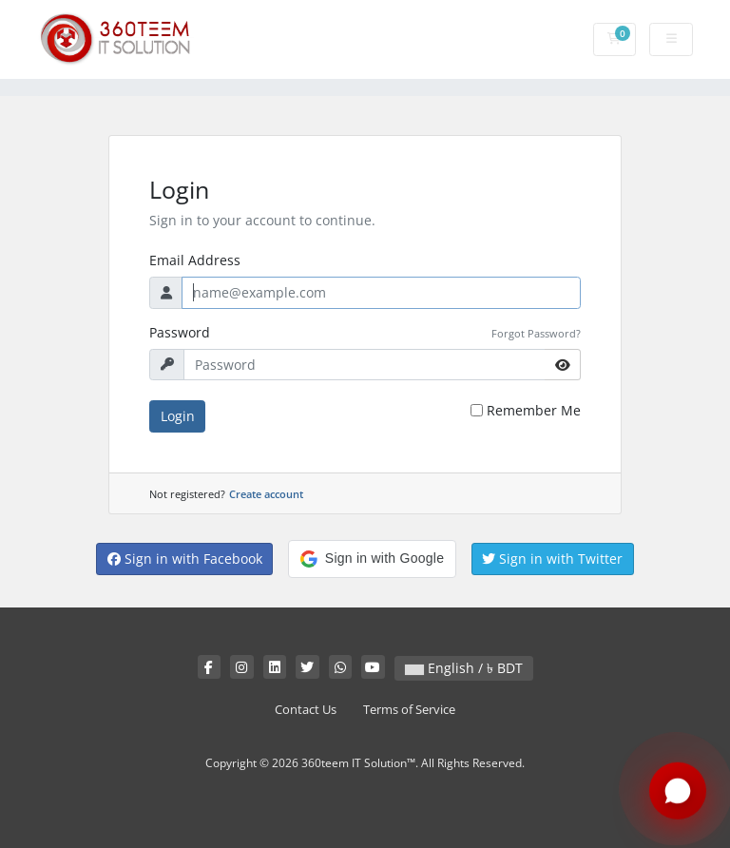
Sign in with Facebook (184, 558)
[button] (372, 559)
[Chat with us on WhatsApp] (677, 791)
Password (179, 332)
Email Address (194, 260)
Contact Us (305, 710)
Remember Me (534, 410)
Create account (266, 494)
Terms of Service (409, 710)
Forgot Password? (536, 333)
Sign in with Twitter (552, 558)
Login (178, 416)
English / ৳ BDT (464, 668)
